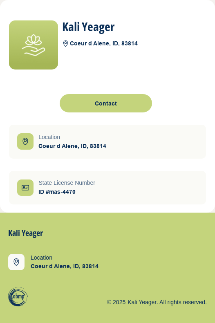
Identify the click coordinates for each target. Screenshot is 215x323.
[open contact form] (106, 103)
